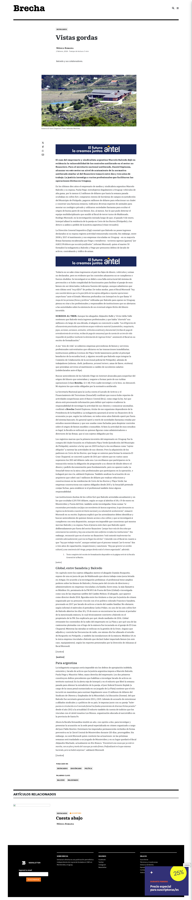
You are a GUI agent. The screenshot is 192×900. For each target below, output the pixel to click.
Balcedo (61, 780)
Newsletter (102, 867)
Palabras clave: (63, 775)
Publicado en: (62, 764)
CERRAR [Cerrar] (187, 865)
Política (88, 768)
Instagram (102, 864)
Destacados (62, 29)
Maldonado (73, 780)
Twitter (101, 862)
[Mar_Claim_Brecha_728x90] (96, 149)
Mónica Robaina (65, 48)
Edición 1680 (76, 768)
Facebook (102, 859)
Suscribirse (144, 859)
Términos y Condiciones (149, 862)
